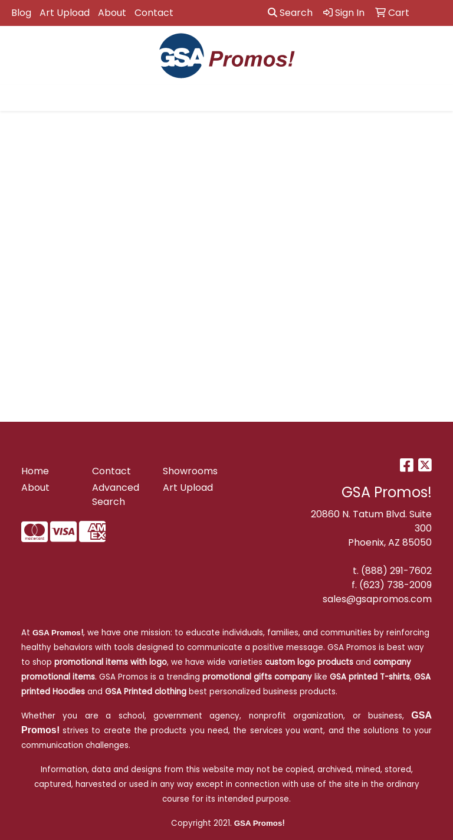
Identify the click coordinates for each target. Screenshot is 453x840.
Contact (153, 12)
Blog (21, 12)
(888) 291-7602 (396, 571)
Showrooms (190, 471)
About (112, 12)
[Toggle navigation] (18, 98)
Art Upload (65, 12)
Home (35, 471)
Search (290, 12)
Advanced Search (115, 494)
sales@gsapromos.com (377, 599)
